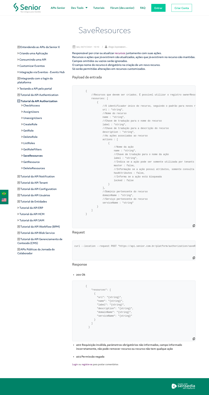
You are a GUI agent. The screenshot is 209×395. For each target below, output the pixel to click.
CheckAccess (31, 105)
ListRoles (29, 143)
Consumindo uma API (32, 59)
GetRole (28, 130)
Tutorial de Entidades (33, 201)
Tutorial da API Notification (37, 176)
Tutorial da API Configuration (38, 189)
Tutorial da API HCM (31, 214)
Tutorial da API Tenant (34, 182)
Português (3, 193)
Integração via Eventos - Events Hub (42, 72)
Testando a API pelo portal (35, 88)
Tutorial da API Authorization (39, 101)
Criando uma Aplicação (33, 53)
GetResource (31, 162)
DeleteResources (34, 168)
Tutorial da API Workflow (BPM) (40, 226)
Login (75, 364)
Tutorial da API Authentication (39, 95)
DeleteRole (30, 137)
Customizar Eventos (32, 66)
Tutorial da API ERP (31, 208)
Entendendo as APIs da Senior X (40, 47)
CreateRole (30, 124)
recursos (120, 53)
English (3, 199)
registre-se (87, 364)
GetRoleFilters (32, 149)
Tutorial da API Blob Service (37, 233)
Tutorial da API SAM (31, 220)
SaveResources (33, 155)
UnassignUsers (32, 118)
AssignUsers (31, 112)
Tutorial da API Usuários (35, 195)
